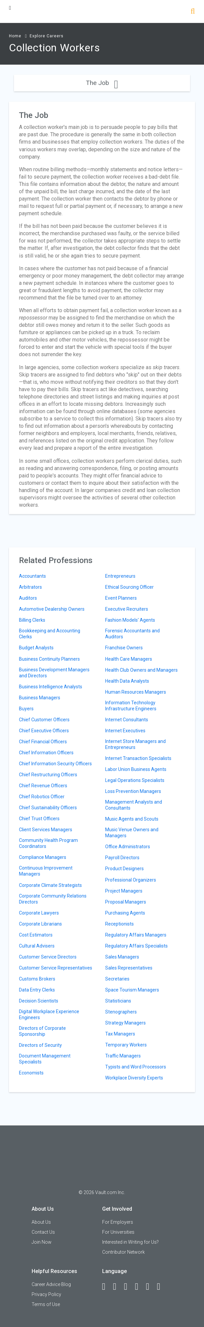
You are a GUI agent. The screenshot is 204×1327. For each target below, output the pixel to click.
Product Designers (124, 868)
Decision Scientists (38, 1000)
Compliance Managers (42, 857)
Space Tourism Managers (132, 990)
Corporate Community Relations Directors (53, 899)
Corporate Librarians (40, 924)
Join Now (42, 1242)
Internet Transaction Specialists (138, 758)
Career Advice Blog (51, 1284)
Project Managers (123, 891)
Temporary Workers (126, 1044)
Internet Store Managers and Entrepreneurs (135, 744)
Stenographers (121, 1011)
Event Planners (121, 598)
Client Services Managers (45, 829)
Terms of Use (46, 1304)
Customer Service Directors (48, 957)
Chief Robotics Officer (42, 796)
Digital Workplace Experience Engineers (49, 1014)
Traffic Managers (123, 1055)
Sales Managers (122, 957)
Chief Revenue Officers (43, 785)
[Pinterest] (150, 1287)
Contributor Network (123, 1252)
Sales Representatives (128, 968)
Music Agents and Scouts (131, 819)
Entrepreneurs (120, 576)
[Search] (192, 12)
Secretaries (117, 979)
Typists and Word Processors (135, 1066)
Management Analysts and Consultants (133, 805)
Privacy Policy (46, 1294)
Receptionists (119, 924)
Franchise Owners (124, 647)
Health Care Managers (128, 659)
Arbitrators (30, 587)
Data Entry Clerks (37, 990)
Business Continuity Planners (49, 659)
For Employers (117, 1222)
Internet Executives (125, 730)
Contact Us (43, 1232)
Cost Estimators (36, 935)
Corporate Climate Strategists (50, 885)
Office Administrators (127, 846)
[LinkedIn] (117, 1287)
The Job (102, 83)
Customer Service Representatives (55, 968)
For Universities (118, 1232)
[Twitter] (128, 1287)
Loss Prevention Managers (133, 791)
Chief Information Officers (46, 752)
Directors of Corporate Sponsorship (42, 1031)
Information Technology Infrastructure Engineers (130, 705)
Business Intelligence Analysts (50, 686)
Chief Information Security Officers (55, 763)
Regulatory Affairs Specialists (136, 946)
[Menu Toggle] (10, 8)
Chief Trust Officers (39, 818)
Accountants (32, 576)
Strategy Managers (125, 1022)
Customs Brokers (37, 979)
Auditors (28, 598)
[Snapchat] (161, 1287)
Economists (31, 1072)
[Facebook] (106, 1287)
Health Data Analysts (127, 681)
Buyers (26, 708)
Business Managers (39, 697)
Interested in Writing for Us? (130, 1242)
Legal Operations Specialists (134, 780)
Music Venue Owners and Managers (131, 832)
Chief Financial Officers (43, 741)
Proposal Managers (125, 902)
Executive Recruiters (126, 609)
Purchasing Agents (125, 913)
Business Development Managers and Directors (54, 672)
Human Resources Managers (135, 692)
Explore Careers (47, 36)
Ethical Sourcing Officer (129, 587)
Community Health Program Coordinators (48, 843)
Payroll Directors (122, 857)
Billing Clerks (32, 620)
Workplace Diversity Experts (134, 1077)
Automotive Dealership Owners (52, 609)
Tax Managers (120, 1033)
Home (15, 36)
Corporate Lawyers (39, 913)
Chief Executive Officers (44, 730)
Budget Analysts (36, 647)
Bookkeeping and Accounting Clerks (49, 633)
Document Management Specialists (45, 1058)
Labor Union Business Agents (135, 769)
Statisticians (118, 1000)
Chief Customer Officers (44, 719)
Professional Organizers (130, 880)
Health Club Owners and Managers (141, 670)
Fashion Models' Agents (130, 620)
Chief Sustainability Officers (48, 807)
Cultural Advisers (37, 946)
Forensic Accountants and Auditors (132, 633)
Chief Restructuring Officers (48, 774)
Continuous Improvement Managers (46, 871)
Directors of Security (40, 1045)
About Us (41, 1222)
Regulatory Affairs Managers (135, 935)
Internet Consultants (126, 719)
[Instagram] (139, 1287)
